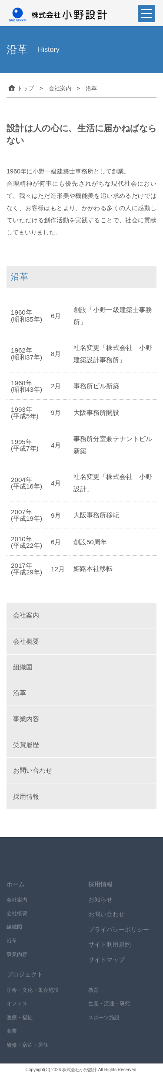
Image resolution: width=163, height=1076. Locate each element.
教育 (93, 997)
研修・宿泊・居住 (27, 1052)
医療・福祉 (20, 1025)
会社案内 (26, 615)
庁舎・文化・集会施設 (33, 997)
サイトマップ (106, 966)
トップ (20, 88)
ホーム (16, 891)
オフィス (17, 1011)
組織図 (23, 667)
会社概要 (26, 641)
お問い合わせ (32, 770)
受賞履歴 (26, 744)
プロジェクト (25, 981)
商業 (12, 1038)
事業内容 (26, 719)
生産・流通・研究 (109, 1011)
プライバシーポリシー (118, 936)
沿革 (19, 692)
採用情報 (26, 796)
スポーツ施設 (104, 1025)
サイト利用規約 (109, 951)
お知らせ (100, 906)
